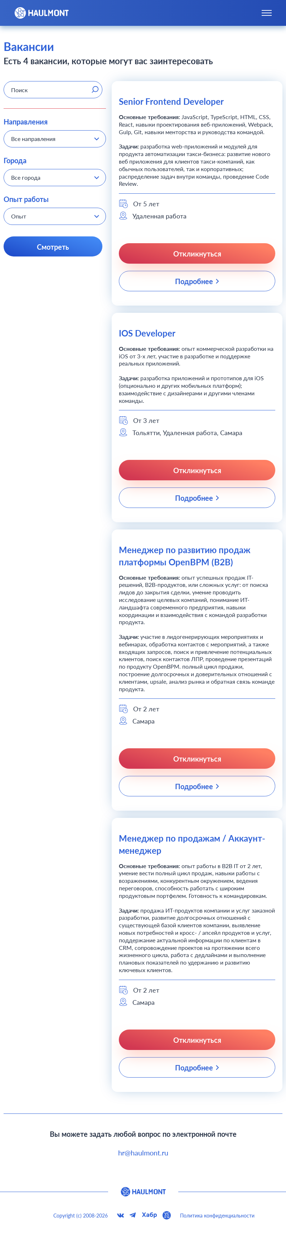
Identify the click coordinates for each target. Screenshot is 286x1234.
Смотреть (53, 246)
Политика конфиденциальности (217, 1215)
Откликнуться (197, 253)
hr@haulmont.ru (143, 1152)
